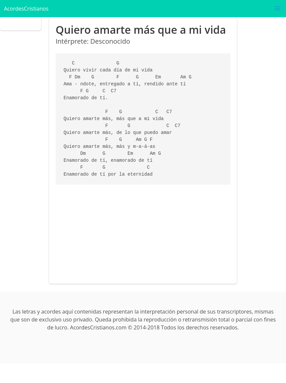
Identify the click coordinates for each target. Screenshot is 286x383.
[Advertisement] (142, 231)
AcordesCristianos (26, 8)
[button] (277, 8)
